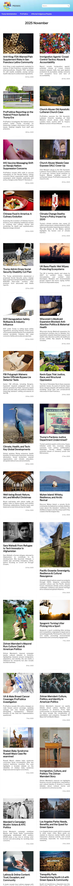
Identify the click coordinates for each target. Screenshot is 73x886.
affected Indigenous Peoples (41, 14)
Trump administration (9, 14)
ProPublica (24, 14)
